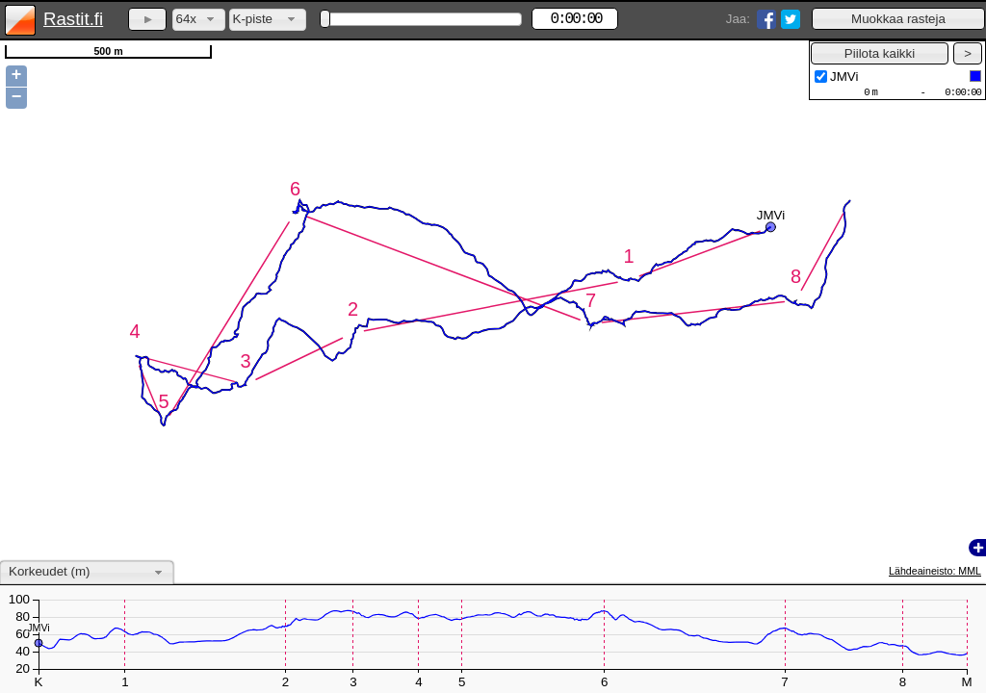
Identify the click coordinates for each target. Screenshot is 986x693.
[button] (898, 19)
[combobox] (198, 20)
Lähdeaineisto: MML (935, 571)
